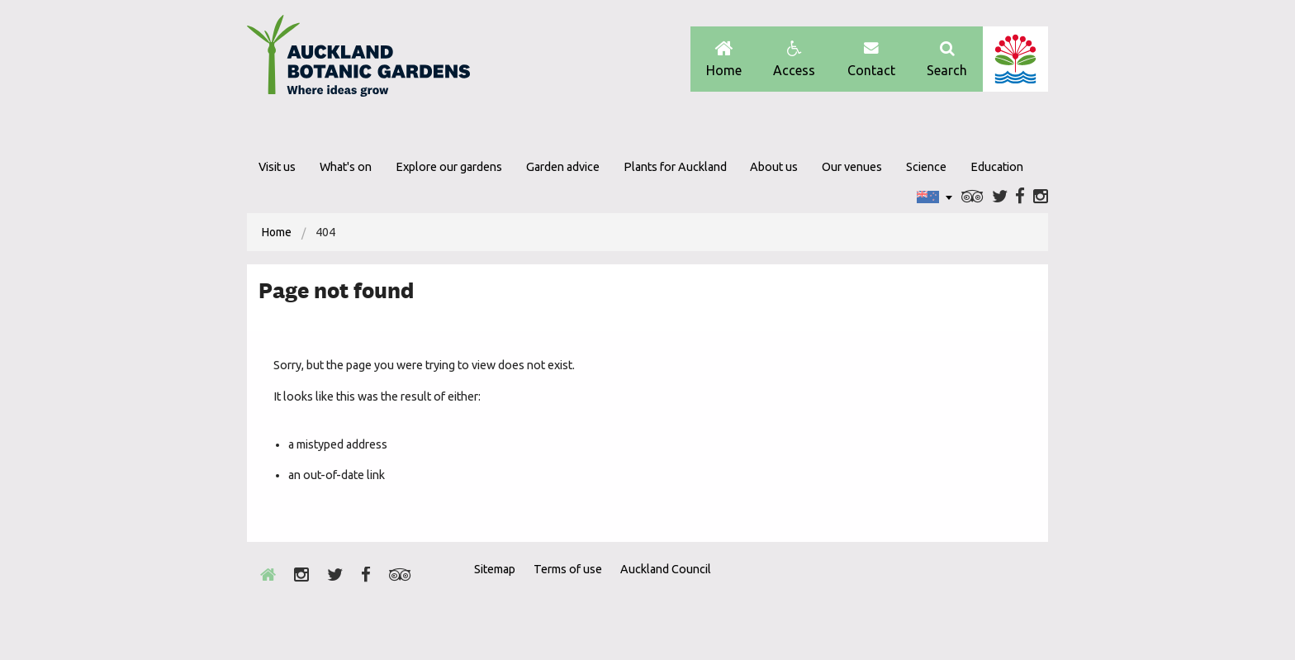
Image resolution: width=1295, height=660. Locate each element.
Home (724, 59)
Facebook (1020, 197)
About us (774, 166)
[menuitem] (277, 232)
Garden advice (563, 166)
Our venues (852, 166)
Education (996, 166)
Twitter (1000, 197)
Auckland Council (1015, 59)
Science (926, 166)
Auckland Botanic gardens (358, 60)
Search (947, 59)
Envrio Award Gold (930, 599)
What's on (346, 166)
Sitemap (494, 569)
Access (794, 59)
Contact (871, 59)
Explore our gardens (449, 166)
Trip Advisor (972, 197)
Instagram (1040, 197)
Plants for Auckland (675, 166)
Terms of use (568, 569)
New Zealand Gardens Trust (1015, 599)
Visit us (277, 166)
